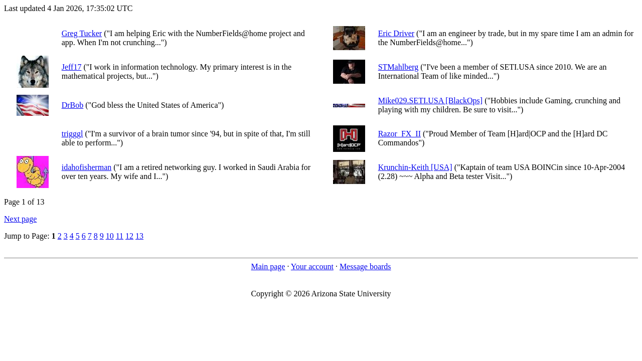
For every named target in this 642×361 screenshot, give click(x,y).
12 (129, 236)
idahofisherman (87, 167)
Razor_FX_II (399, 133)
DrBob (73, 105)
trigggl (72, 133)
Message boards (365, 266)
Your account (312, 266)
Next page (20, 219)
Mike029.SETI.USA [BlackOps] (430, 100)
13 (139, 236)
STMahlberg (398, 67)
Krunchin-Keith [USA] (415, 167)
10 (110, 236)
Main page (268, 266)
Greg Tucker (82, 33)
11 (119, 236)
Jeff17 (72, 67)
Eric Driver (396, 33)
